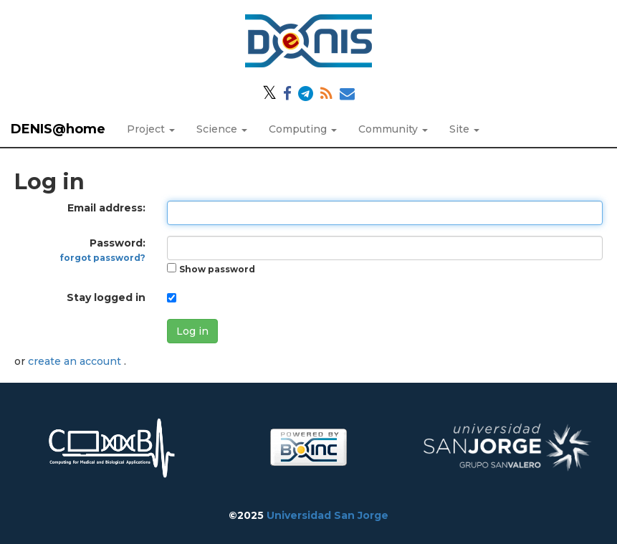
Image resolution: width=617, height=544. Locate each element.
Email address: (106, 207)
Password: (102, 250)
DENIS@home (58, 129)
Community (393, 129)
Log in (192, 331)
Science (221, 129)
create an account (76, 361)
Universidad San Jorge (327, 515)
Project (151, 129)
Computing (303, 129)
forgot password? (102, 257)
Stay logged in (106, 297)
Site (464, 129)
